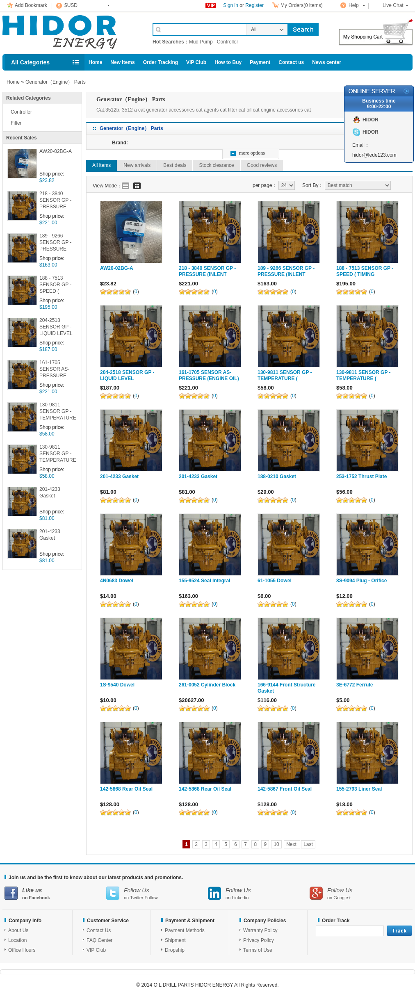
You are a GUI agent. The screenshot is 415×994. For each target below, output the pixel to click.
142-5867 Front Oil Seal (285, 789)
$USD (71, 5)
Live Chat (393, 5)
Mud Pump (201, 42)
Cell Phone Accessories (68, 32)
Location (17, 940)
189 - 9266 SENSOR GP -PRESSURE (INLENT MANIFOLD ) (55, 243)
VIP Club (196, 62)
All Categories (30, 62)
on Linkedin (259, 893)
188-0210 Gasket (277, 476)
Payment (260, 62)
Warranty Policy (260, 930)
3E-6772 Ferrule (354, 685)
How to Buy (228, 62)
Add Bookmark (31, 5)
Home (95, 62)
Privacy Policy (258, 940)
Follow (151, 897)
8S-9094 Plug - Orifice (361, 581)
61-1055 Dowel (275, 581)
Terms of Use (257, 950)
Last (308, 844)
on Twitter (157, 893)
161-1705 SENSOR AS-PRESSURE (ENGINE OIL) (55, 370)
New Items (122, 62)
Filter (16, 123)
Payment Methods (185, 930)
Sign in (230, 5)
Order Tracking (160, 62)
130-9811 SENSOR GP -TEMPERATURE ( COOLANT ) (57, 412)
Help (354, 5)
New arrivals (136, 165)
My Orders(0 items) (301, 5)
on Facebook (55, 893)
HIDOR (371, 120)
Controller (227, 42)
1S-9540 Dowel (117, 685)
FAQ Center (99, 940)
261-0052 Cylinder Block (207, 685)
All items (101, 165)
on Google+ (360, 893)
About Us (18, 930)
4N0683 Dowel (116, 581)
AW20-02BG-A (55, 151)
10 (276, 844)
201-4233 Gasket (49, 492)
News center (326, 62)
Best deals (174, 165)
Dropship (175, 950)
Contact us (291, 62)
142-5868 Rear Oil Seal (126, 789)
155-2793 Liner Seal (359, 789)
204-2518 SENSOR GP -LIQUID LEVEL (56, 326)
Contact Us (99, 930)
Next (292, 844)
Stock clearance (216, 165)
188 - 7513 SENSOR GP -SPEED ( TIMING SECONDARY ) (56, 285)
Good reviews (262, 165)
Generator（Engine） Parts (55, 82)
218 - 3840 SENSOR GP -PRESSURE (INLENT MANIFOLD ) (55, 201)
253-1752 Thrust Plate (361, 476)
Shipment (175, 940)
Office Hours (21, 950)
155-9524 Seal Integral (204, 581)
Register (254, 5)
